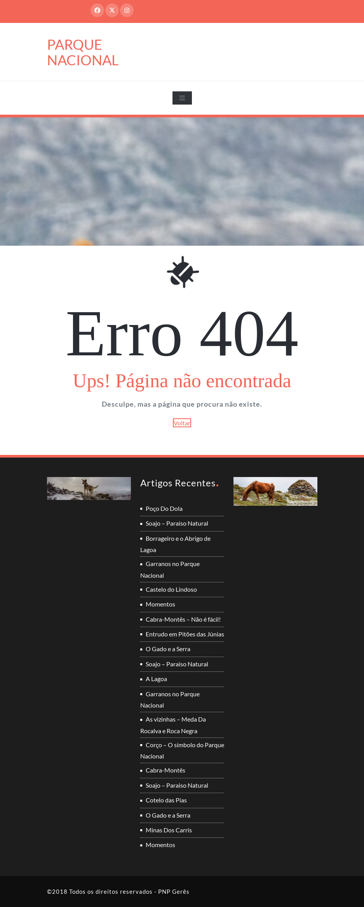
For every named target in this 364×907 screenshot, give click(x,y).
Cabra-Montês (165, 770)
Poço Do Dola (164, 508)
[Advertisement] (182, 175)
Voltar (182, 422)
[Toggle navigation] (182, 98)
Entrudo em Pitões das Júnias (185, 634)
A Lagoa (156, 678)
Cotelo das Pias (166, 800)
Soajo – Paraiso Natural (177, 523)
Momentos (160, 604)
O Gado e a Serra (168, 648)
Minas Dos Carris (169, 830)
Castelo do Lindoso (171, 589)
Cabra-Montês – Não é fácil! (183, 619)
